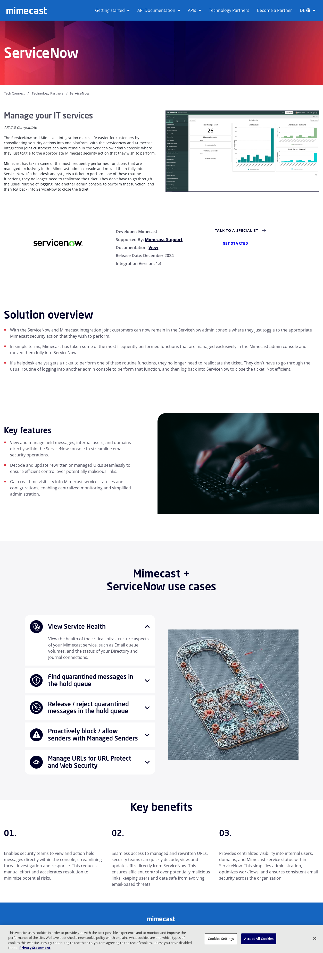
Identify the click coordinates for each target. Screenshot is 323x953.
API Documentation (158, 10)
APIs (194, 10)
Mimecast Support (164, 239)
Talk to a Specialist (236, 230)
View (153, 247)
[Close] (314, 938)
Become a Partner (274, 10)
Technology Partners (229, 10)
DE (307, 10)
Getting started (112, 10)
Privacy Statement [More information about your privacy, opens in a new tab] (35, 947)
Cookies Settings (221, 938)
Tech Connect (14, 93)
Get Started (235, 243)
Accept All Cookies (259, 938)
